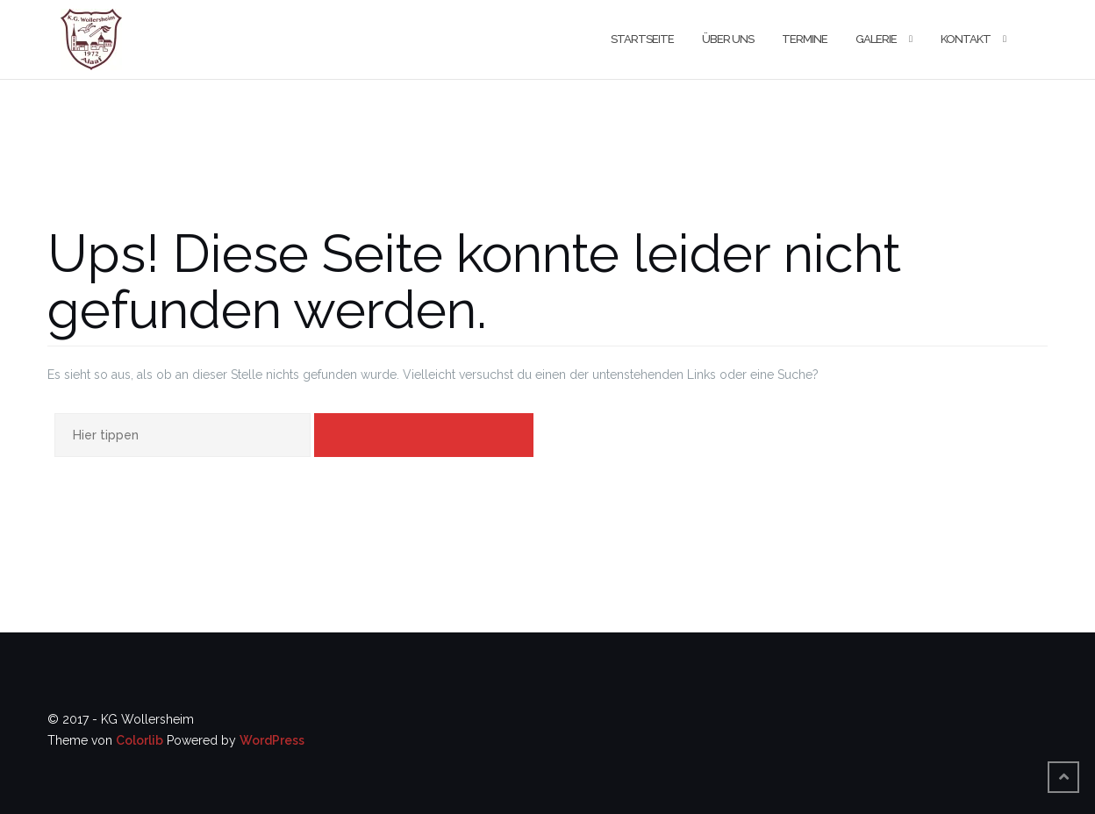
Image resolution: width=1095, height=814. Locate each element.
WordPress (272, 740)
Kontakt (966, 39)
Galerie (876, 39)
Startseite (642, 39)
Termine (804, 39)
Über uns (728, 39)
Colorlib (139, 740)
